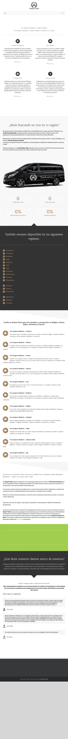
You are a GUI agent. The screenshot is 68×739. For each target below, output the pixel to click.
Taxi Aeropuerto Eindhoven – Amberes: (20, 368)
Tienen (8, 289)
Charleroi (9, 253)
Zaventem (10, 250)
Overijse (9, 303)
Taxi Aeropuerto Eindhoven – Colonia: (20, 428)
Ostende (9, 262)
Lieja (7, 259)
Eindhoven (10, 274)
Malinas (9, 300)
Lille (7, 265)
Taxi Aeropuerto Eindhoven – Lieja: (19, 381)
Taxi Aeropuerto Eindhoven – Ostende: (20, 355)
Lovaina (9, 286)
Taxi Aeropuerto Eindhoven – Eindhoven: (21, 393)
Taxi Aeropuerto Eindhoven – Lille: (19, 453)
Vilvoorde (10, 292)
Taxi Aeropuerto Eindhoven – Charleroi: (20, 342)
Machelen (9, 297)
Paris (8, 268)
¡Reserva (19, 519)
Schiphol (9, 271)
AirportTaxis (44, 679)
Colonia (9, 277)
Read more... (17, 61)
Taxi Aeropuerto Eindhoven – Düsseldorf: (21, 417)
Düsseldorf (10, 280)
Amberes (9, 256)
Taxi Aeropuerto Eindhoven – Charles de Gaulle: (22, 439)
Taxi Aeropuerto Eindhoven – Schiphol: (20, 406)
